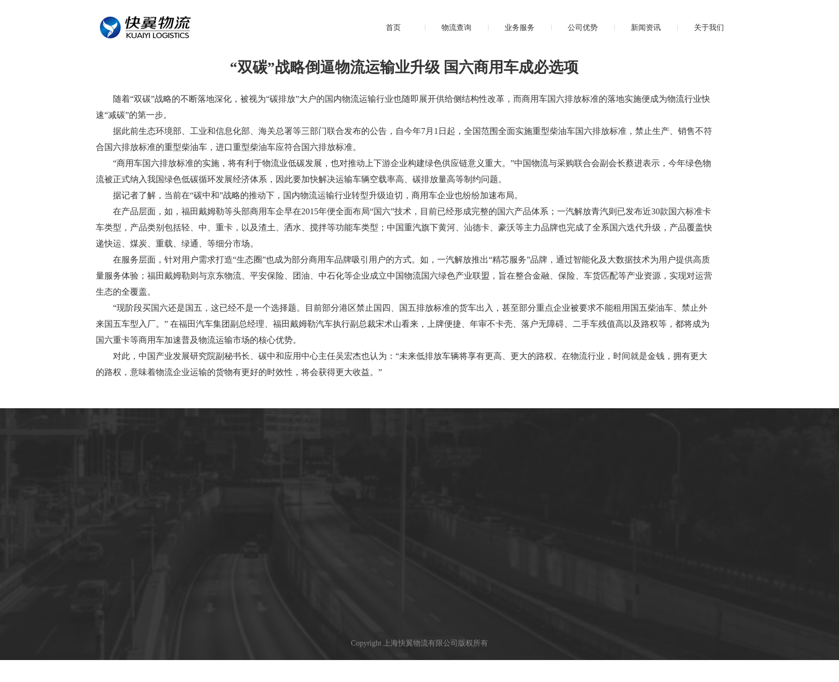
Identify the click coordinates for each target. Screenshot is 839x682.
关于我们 (709, 28)
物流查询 (456, 28)
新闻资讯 (646, 28)
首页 (393, 28)
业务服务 (520, 28)
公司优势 (583, 28)
